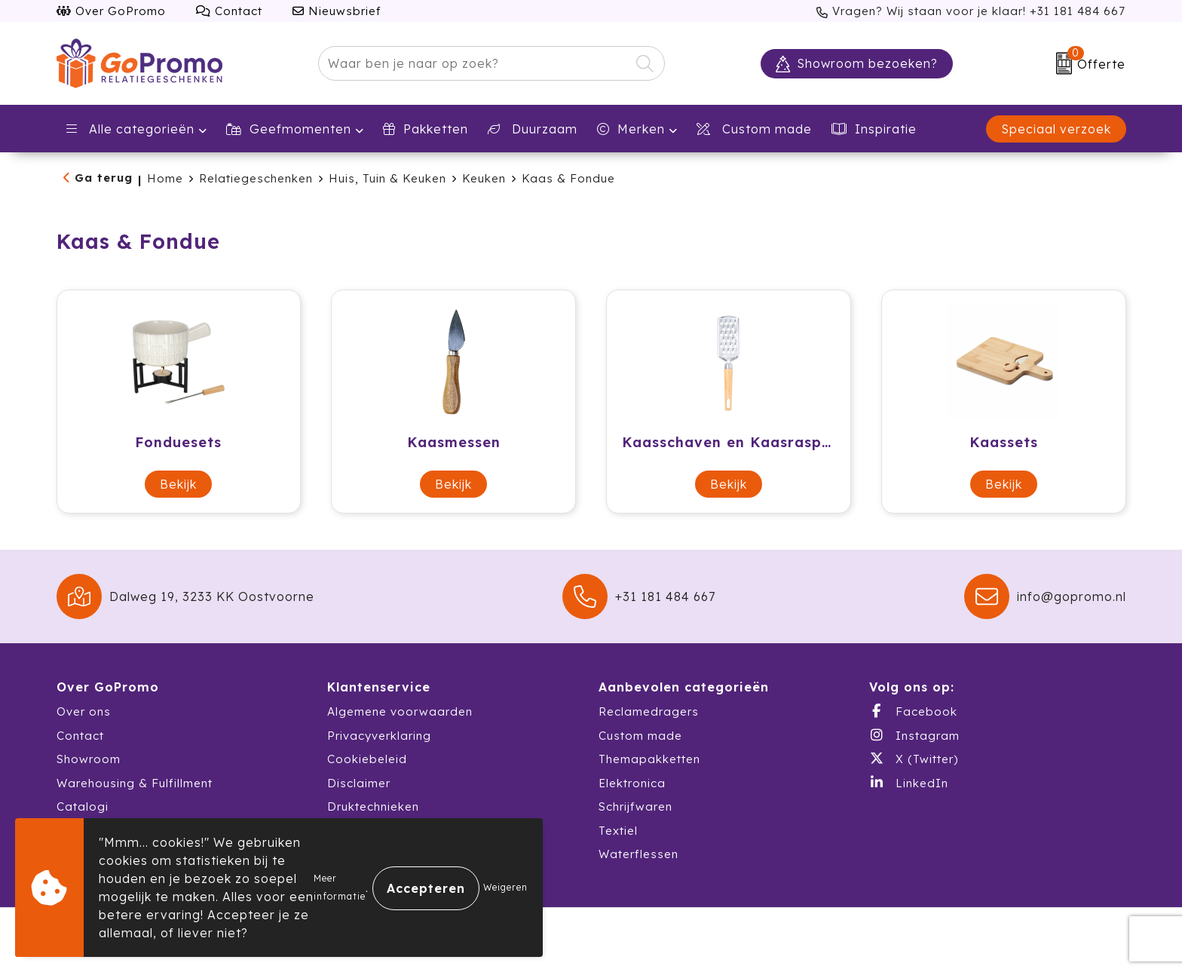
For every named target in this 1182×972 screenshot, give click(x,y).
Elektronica (632, 783)
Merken (631, 128)
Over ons (84, 711)
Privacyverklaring (379, 735)
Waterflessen (638, 854)
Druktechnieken (373, 806)
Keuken (484, 178)
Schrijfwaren (635, 806)
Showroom (89, 759)
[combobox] (474, 63)
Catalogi (83, 806)
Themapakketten (649, 759)
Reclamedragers (649, 711)
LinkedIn (908, 782)
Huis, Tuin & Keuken (387, 178)
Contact (229, 11)
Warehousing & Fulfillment (135, 783)
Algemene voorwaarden (400, 711)
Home (165, 178)
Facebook (913, 711)
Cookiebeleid (367, 759)
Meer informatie (340, 887)
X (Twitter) (913, 758)
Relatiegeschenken (256, 178)
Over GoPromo (111, 11)
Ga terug (104, 177)
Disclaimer (358, 783)
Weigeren (505, 887)
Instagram (914, 735)
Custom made (640, 735)
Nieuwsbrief (336, 11)
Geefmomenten (288, 128)
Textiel (618, 830)
